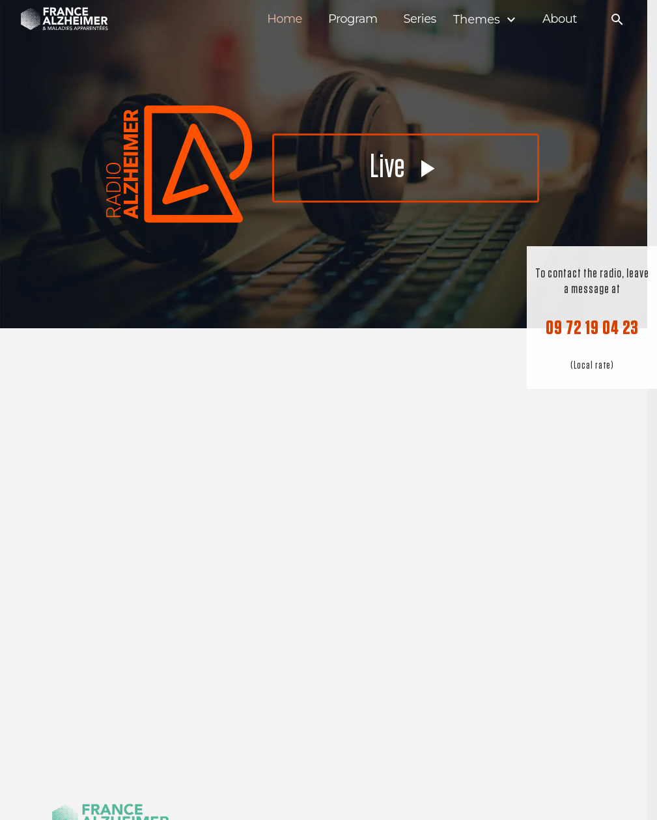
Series (419, 19)
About (559, 19)
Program (353, 19)
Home (284, 19)
